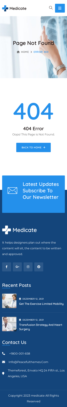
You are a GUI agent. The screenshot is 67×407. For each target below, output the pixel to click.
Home (23, 52)
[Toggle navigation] (60, 8)
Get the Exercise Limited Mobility (41, 304)
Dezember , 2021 (31, 298)
